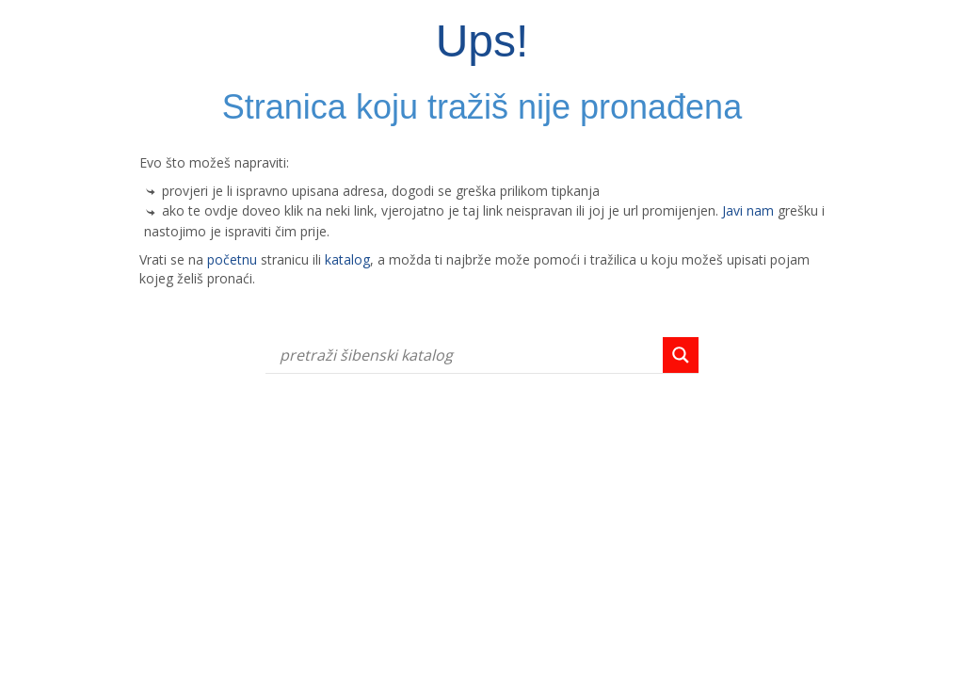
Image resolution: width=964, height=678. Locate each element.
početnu (232, 259)
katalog (347, 259)
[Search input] (469, 355)
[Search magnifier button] (681, 355)
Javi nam (748, 210)
